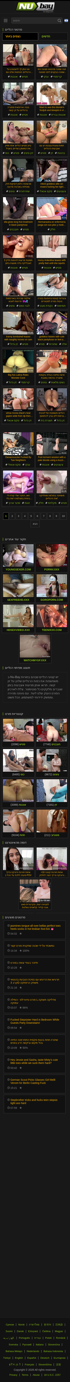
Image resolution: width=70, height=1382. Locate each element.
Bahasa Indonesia (53, 1351)
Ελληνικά (33, 1331)
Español (31, 1357)
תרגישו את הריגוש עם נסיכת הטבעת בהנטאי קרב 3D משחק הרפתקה (34, 981)
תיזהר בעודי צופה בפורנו (24, 962)
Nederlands (33, 1351)
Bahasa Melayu (14, 1351)
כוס (7, 152)
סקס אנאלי (46, 191)
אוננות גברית (58, 114)
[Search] (59, 20)
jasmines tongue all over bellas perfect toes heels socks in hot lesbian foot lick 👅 (35, 927)
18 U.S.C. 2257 (52, 1374)
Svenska (13, 1344)
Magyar (59, 1331)
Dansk (20, 1331)
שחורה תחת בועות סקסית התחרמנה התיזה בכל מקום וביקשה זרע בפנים (34, 1041)
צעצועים (61, 191)
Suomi (9, 1331)
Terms (25, 1374)
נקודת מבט (46, 305)
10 (63, 516)
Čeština (46, 1331)
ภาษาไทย (34, 1324)
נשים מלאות (58, 382)
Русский (26, 1344)
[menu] (5, 20)
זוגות (27, 502)
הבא (35, 523)
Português (24, 1338)
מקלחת (52, 502)
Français (29, 1364)
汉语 (58, 1364)
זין (52, 152)
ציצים (12, 191)
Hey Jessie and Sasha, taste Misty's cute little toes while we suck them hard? (34, 1061)
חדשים (46, 36)
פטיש (25, 76)
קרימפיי (57, 76)
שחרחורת (24, 191)
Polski (48, 1338)
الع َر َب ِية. (9, 1338)
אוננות (14, 76)
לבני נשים (24, 305)
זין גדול (14, 344)
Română (60, 1338)
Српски (10, 1324)
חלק (52, 229)
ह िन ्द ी (14, 1364)
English (19, 1357)
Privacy (13, 1374)
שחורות (53, 344)
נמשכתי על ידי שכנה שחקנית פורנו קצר (32, 945)
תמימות (61, 305)
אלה (64, 344)
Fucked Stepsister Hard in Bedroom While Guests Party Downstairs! (34, 1021)
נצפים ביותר (12, 36)
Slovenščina (45, 1364)
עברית (37, 1338)
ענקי (46, 76)
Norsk (21, 1324)
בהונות (61, 152)
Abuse (36, 1374)
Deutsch (45, 1357)
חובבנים (14, 229)
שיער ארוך (14, 502)
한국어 (47, 1324)
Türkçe (7, 1357)
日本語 (59, 1324)
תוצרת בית (46, 420)
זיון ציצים (28, 152)
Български (60, 1357)
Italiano (40, 1344)
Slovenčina (54, 1344)
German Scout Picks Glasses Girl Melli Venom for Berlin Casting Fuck (32, 1081)
